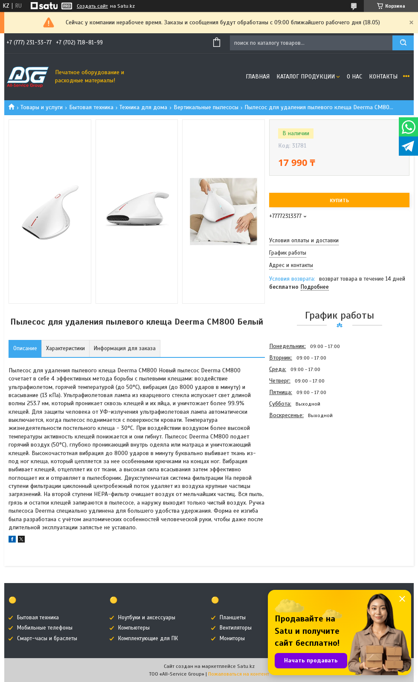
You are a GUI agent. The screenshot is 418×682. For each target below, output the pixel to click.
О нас (354, 76)
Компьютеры (134, 627)
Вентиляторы (236, 627)
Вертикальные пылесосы (206, 107)
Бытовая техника (91, 107)
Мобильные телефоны (45, 627)
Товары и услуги (41, 107)
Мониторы (232, 638)
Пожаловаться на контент (238, 674)
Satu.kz (246, 666)
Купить (339, 200)
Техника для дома (143, 107)
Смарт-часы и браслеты (47, 638)
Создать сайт (92, 6)
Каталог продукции (305, 76)
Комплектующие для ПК (148, 638)
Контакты (383, 76)
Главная (258, 76)
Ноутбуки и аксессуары (146, 617)
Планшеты (233, 617)
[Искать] (403, 42)
